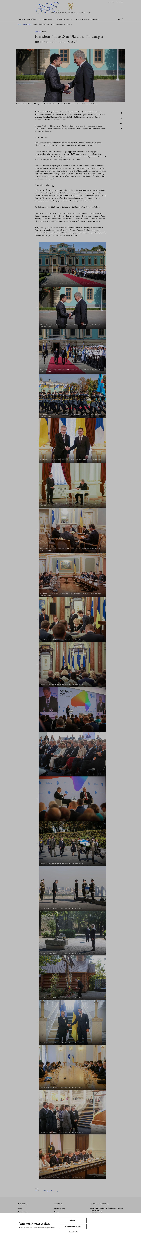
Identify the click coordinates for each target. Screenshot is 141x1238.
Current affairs (30, 19)
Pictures (56, 1212)
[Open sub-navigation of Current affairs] (37, 19)
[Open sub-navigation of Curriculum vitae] (53, 19)
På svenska (120, 2)
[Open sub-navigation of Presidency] (64, 19)
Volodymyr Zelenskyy (51, 1191)
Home (20, 19)
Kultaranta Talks (59, 1208)
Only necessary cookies (72, 1226)
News (37, 32)
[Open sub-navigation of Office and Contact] (98, 19)
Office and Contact (89, 19)
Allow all (73, 1220)
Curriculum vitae (45, 19)
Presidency (59, 19)
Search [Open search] (118, 19)
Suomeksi (111, 2)
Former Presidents (73, 19)
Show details (72, 1232)
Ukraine (37, 1191)
